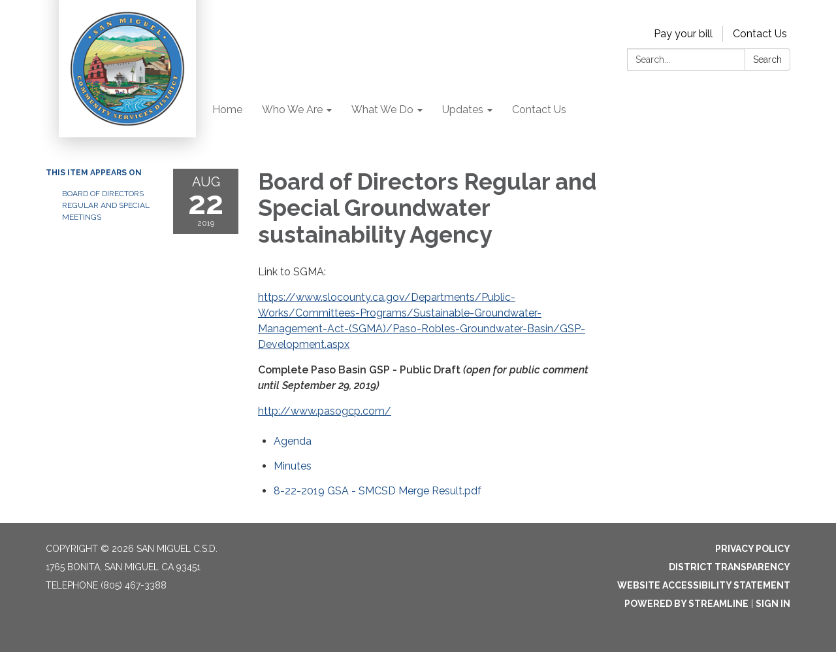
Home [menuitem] (227, 109)
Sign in (773, 603)
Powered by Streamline (686, 603)
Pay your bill (683, 33)
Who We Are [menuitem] (292, 109)
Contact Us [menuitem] (539, 109)
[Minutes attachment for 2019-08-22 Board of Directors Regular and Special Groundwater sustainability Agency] (293, 466)
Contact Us (760, 33)
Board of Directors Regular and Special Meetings (106, 205)
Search (767, 59)
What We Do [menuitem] (382, 109)
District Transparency (729, 567)
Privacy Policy (752, 548)
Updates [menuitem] (462, 109)
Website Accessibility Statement (703, 585)
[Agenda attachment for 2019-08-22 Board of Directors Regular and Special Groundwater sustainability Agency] (293, 441)
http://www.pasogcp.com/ (324, 411)
